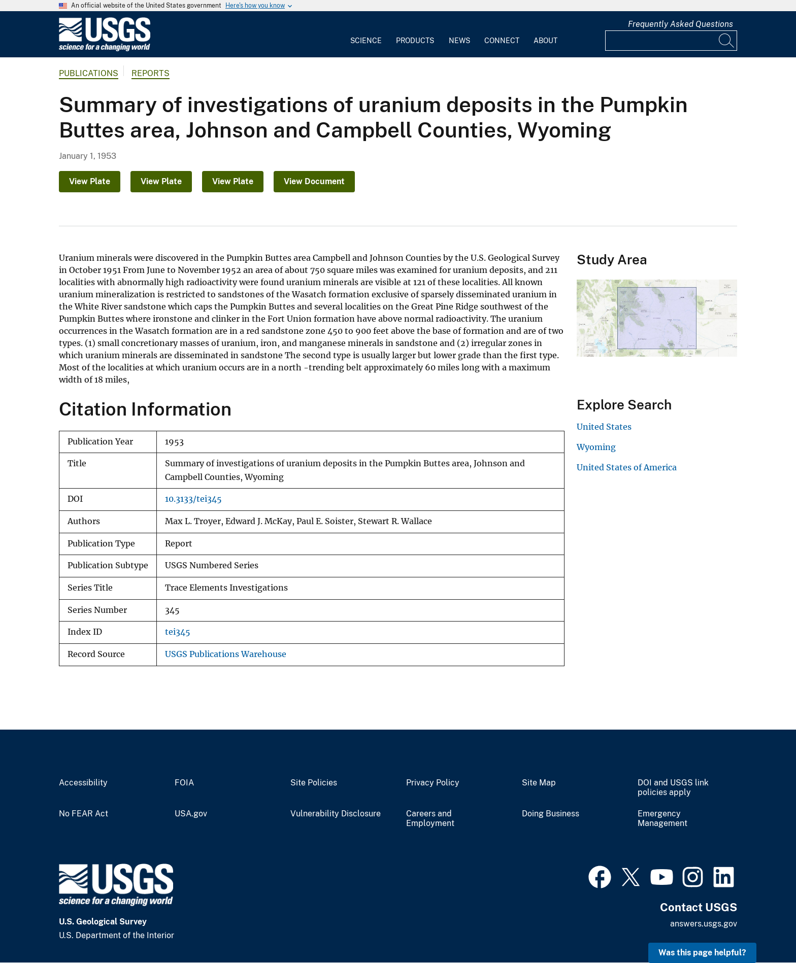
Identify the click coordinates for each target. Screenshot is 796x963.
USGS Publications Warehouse (225, 654)
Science (366, 41)
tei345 (177, 632)
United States (604, 427)
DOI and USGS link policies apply (673, 787)
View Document (314, 181)
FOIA (184, 782)
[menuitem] (366, 34)
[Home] (104, 49)
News (459, 41)
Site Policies (313, 782)
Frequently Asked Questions (680, 24)
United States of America (627, 467)
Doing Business (550, 813)
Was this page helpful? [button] (702, 952)
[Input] (671, 40)
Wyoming (596, 447)
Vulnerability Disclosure (335, 813)
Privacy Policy (432, 782)
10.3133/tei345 (193, 499)
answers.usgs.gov (703, 923)
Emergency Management (662, 818)
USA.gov (191, 813)
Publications (88, 73)
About (545, 41)
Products (415, 41)
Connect (501, 41)
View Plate (89, 181)
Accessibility (83, 782)
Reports (150, 73)
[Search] (727, 40)
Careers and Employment (430, 818)
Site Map (539, 782)
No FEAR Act (83, 813)
